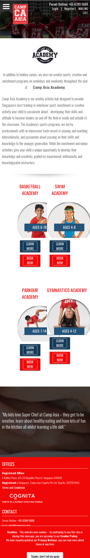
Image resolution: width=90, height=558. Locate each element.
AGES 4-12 (69, 331)
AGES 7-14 (39, 331)
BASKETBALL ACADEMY (30, 189)
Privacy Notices (47, 540)
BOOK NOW (30, 260)
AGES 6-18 (39, 227)
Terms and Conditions (13, 487)
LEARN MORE (30, 246)
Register (69, 8)
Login (55, 8)
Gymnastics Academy (67, 290)
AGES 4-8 (69, 227)
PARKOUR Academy (30, 293)
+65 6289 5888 (78, 4)
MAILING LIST (83, 10)
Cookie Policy (68, 536)
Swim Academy (60, 189)
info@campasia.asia (19, 525)
